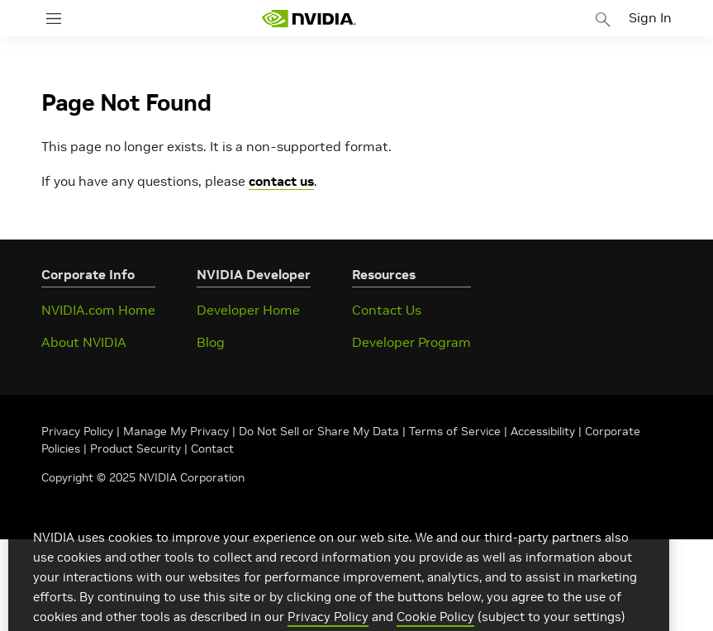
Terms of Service (455, 431)
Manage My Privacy (176, 431)
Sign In (650, 17)
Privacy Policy (78, 431)
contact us (281, 181)
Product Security (135, 448)
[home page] (309, 18)
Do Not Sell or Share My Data (319, 431)
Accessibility (543, 431)
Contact (212, 448)
